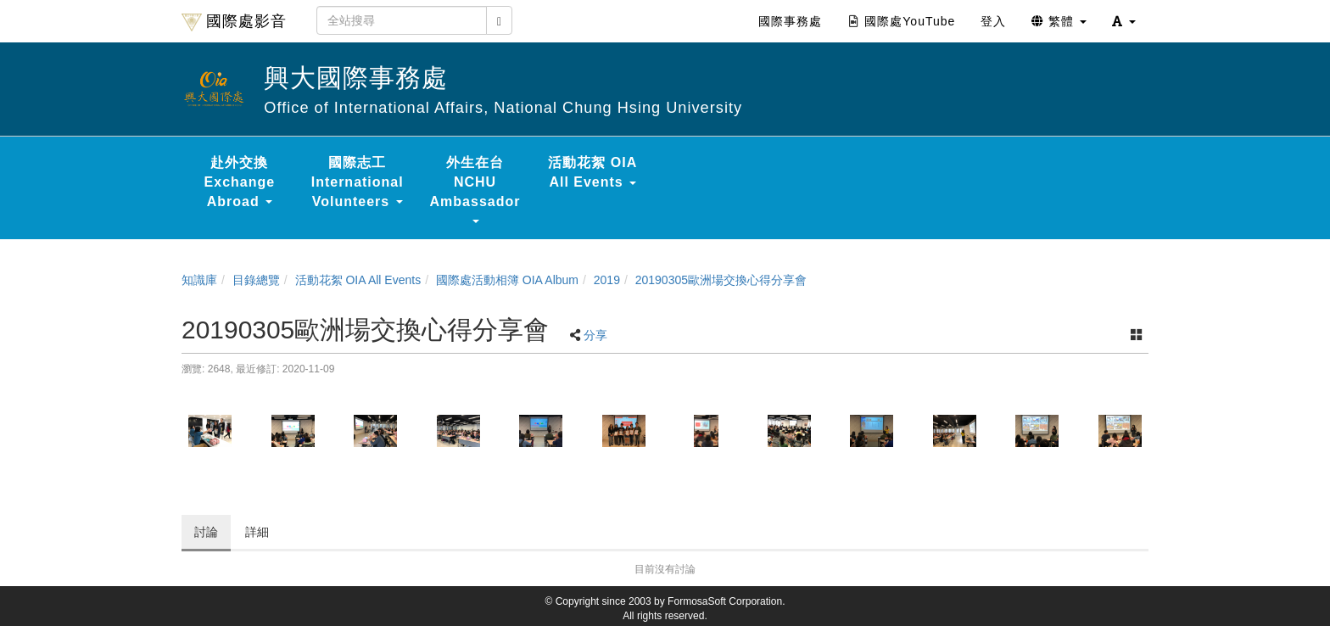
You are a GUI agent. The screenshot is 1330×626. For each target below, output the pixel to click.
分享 (595, 335)
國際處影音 (234, 22)
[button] (1123, 21)
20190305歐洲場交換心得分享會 (721, 280)
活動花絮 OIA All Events (358, 280)
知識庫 (199, 280)
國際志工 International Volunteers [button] (357, 182)
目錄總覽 (256, 280)
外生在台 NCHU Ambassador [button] (475, 189)
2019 (607, 280)
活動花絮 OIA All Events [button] (592, 172)
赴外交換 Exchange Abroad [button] (240, 182)
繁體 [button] (1059, 21)
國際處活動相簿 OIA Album (507, 280)
